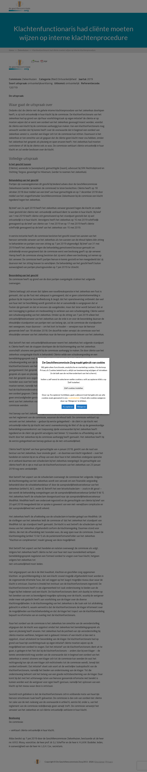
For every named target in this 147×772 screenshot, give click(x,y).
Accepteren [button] (68, 406)
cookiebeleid (73, 398)
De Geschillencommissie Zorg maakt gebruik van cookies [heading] (73, 362)
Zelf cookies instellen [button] (73, 388)
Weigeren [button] (81, 406)
